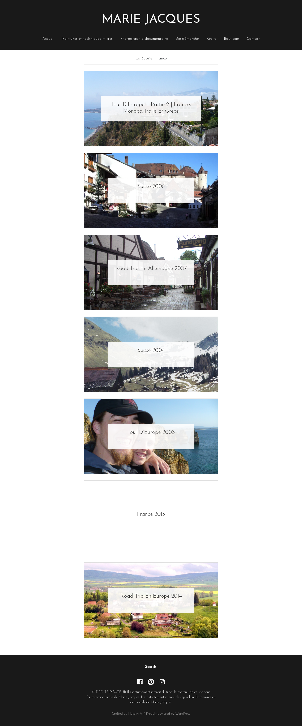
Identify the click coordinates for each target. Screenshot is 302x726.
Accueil (48, 39)
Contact (253, 39)
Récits (211, 39)
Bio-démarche (187, 39)
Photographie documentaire (144, 39)
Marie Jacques (151, 19)
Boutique (231, 39)
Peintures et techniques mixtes (87, 39)
